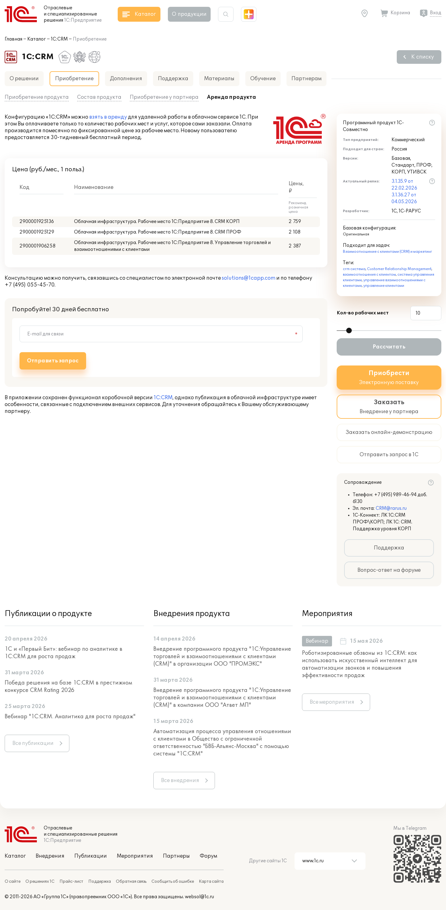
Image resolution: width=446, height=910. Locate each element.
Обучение (263, 79)
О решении (24, 79)
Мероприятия (135, 856)
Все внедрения (180, 780)
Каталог (36, 39)
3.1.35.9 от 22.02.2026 (404, 185)
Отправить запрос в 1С (389, 455)
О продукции (189, 14)
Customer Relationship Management (399, 269)
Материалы (219, 79)
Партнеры (176, 856)
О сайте (12, 881)
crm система (354, 269)
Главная (13, 39)
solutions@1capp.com (248, 278)
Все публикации (33, 743)
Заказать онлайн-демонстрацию (389, 432)
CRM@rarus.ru (391, 508)
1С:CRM (59, 39)
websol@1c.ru (199, 896)
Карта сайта (211, 881)
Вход (435, 12)
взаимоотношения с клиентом (369, 275)
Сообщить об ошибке (172, 881)
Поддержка (173, 79)
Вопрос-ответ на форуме (389, 570)
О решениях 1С (40, 881)
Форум (208, 856)
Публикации (90, 856)
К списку (422, 57)
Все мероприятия (332, 702)
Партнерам (306, 79)
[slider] (349, 330)
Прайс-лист (71, 881)
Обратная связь (131, 881)
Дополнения (126, 79)
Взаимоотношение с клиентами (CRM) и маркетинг (387, 252)
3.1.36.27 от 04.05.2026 (404, 198)
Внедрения (50, 856)
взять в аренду (108, 117)
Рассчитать (389, 347)
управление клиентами (383, 286)
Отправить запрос (53, 361)
